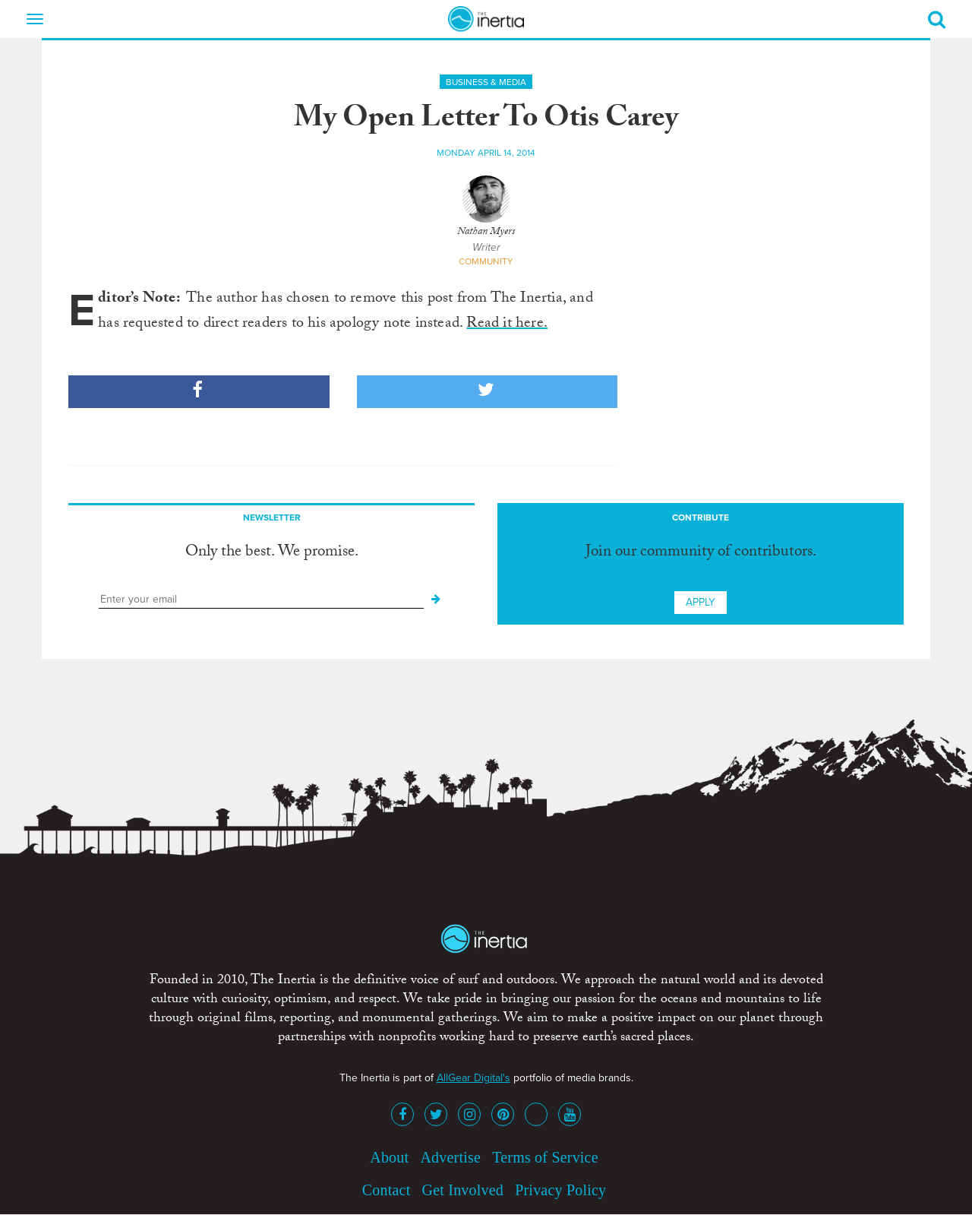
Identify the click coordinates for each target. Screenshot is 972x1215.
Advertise (450, 1157)
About (389, 1157)
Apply (700, 602)
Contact (386, 1190)
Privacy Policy (560, 1190)
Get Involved (462, 1190)
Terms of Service (545, 1157)
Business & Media (486, 82)
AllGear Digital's (473, 1077)
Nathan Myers (486, 232)
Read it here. (507, 324)
